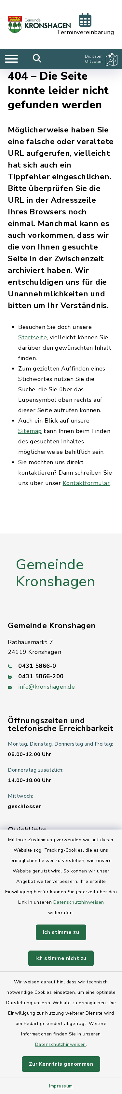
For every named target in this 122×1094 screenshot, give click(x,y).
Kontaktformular (86, 483)
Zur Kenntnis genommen (61, 1064)
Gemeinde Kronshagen (55, 573)
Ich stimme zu (61, 932)
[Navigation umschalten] (11, 59)
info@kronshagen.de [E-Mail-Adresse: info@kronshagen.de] (46, 687)
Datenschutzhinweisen (78, 902)
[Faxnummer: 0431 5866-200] (61, 676)
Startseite (32, 337)
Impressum (61, 1086)
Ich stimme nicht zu (61, 958)
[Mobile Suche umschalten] (37, 59)
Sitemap (30, 431)
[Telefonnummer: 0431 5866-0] (61, 666)
